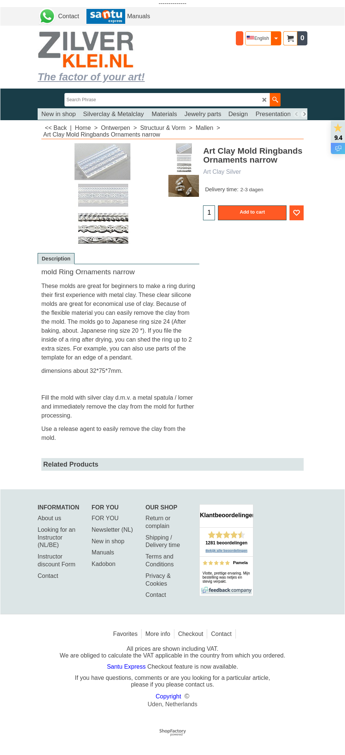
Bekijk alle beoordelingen (227, 551)
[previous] (296, 114)
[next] (304, 114)
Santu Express (127, 666)
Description (56, 259)
